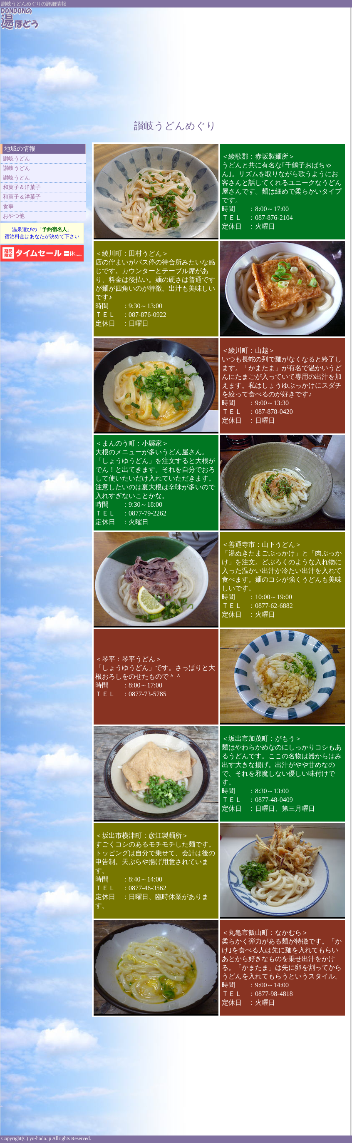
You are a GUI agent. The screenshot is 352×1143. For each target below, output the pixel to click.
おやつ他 (14, 216)
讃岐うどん (16, 158)
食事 (8, 206)
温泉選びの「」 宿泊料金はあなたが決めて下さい (42, 233)
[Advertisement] (216, 59)
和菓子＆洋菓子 (22, 187)
